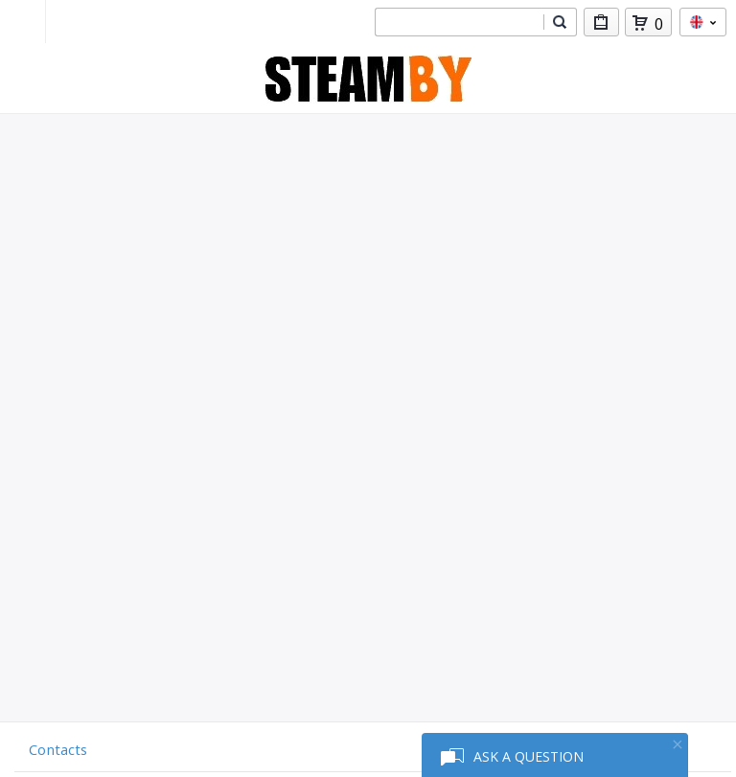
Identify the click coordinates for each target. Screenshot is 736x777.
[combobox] (459, 22)
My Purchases (601, 25)
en (702, 22)
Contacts (58, 749)
